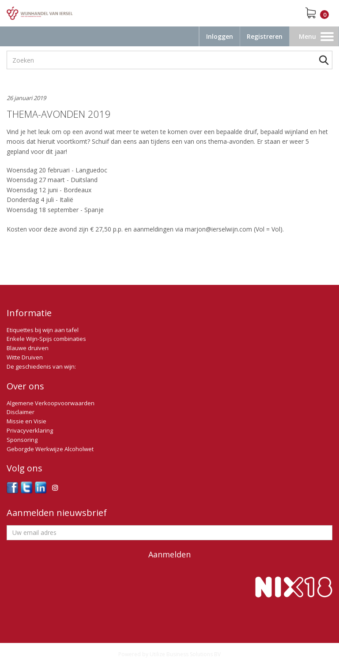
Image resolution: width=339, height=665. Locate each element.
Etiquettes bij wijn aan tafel (43, 330)
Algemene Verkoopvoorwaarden (50, 403)
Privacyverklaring (30, 430)
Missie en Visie (26, 421)
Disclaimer (20, 412)
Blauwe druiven (28, 348)
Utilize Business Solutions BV (185, 654)
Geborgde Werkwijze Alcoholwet (50, 449)
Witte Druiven (25, 357)
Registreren (264, 36)
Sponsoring (22, 440)
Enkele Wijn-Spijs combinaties (46, 339)
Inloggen (219, 36)
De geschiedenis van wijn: (41, 366)
